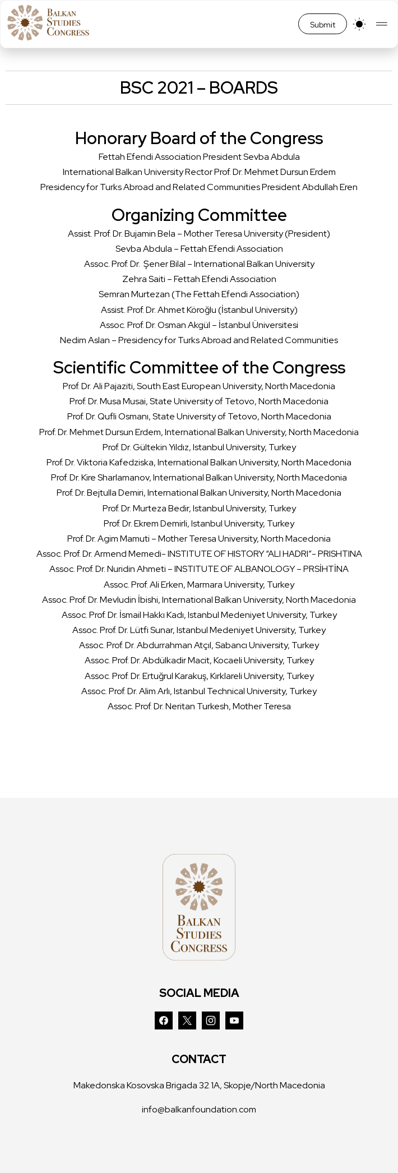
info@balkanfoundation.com (199, 1109)
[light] (359, 24)
